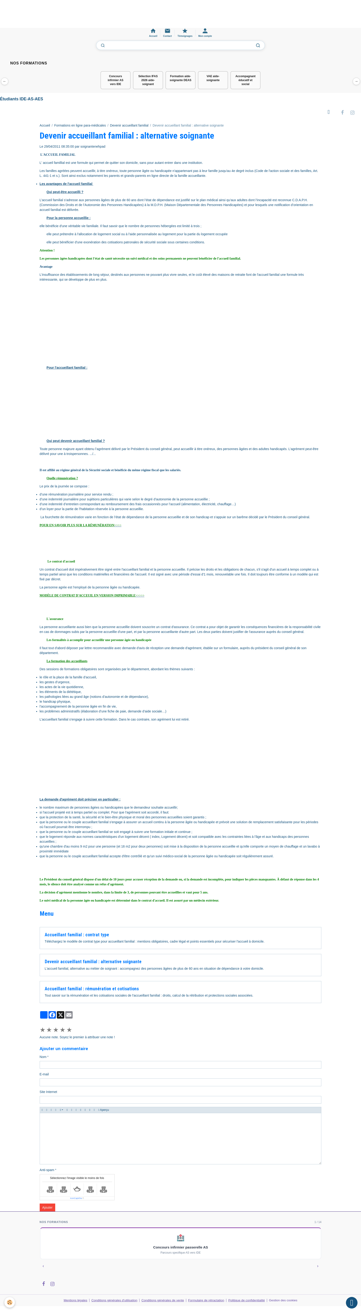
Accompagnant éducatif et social (245, 80)
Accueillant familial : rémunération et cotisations (92, 989)
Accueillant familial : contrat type (77, 935)
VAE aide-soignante (213, 78)
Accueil (45, 126)
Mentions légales (72, 1300)
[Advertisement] (84, 16)
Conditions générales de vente (162, 1300)
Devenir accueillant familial (129, 126)
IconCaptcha (76, 1199)
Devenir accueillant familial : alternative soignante (93, 962)
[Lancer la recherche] (258, 45)
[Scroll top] (352, 1303)
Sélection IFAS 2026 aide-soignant (148, 80)
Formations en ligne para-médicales (80, 126)
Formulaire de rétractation (207, 1300)
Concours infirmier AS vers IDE (115, 80)
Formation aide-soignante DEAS (180, 78)
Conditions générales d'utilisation (112, 1300)
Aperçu (103, 1110)
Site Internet (48, 1092)
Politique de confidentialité (248, 1300)
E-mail (44, 1075)
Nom (43, 1057)
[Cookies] (10, 1302)
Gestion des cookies (286, 1300)
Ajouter (47, 1208)
